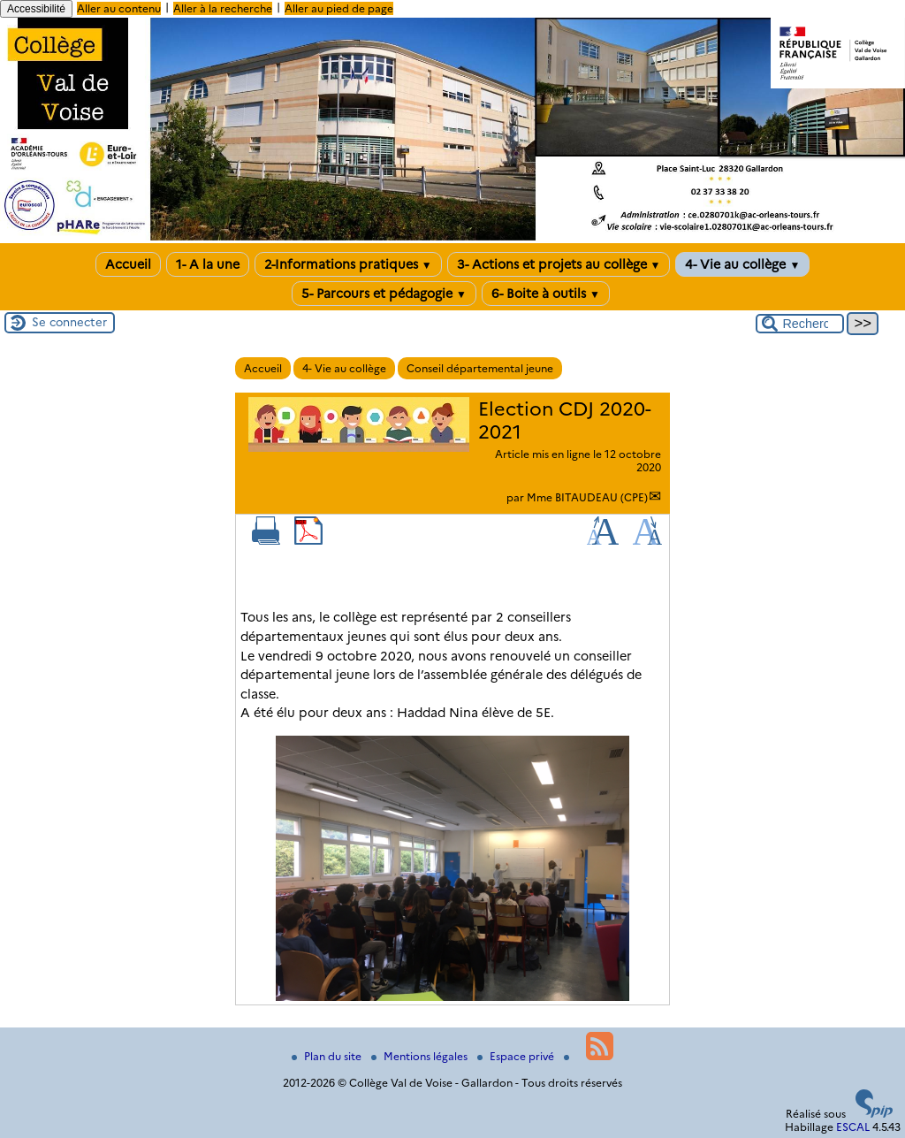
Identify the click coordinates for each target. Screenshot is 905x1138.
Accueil (128, 264)
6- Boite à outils (545, 294)
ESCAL (853, 1127)
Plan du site (328, 1056)
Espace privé (517, 1056)
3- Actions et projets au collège (559, 264)
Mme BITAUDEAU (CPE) (587, 497)
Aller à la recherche (222, 8)
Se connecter (69, 322)
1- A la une (208, 264)
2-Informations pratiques (348, 264)
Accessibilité (36, 9)
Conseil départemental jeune (480, 368)
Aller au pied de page (339, 8)
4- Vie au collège (742, 264)
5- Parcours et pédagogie (384, 294)
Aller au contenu (119, 8)
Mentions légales (420, 1056)
